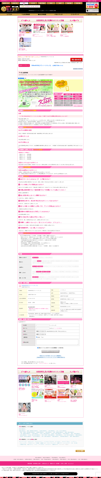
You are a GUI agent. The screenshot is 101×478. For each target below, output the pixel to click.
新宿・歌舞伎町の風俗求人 (32, 432)
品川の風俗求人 (23, 436)
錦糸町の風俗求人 (40, 433)
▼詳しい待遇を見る (78, 106)
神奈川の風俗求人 (46, 458)
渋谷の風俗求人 (51, 432)
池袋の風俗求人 (22, 432)
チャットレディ (23, 444)
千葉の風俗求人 (55, 458)
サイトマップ (70, 464)
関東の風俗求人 (36, 460)
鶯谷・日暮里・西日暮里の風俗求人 (27, 433)
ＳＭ (72, 444)
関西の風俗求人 (63, 460)
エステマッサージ (38, 442)
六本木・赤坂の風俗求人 (45, 434)
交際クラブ (59, 444)
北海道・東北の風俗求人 (18, 460)
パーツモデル (41, 445)
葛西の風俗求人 (55, 437)
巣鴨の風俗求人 (79, 436)
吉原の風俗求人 (48, 433)
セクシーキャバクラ (51, 444)
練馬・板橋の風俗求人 (74, 437)
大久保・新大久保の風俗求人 (34, 436)
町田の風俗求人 (66, 434)
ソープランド (63, 290)
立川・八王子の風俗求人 (61, 432)
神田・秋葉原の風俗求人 (58, 433)
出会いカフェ (30, 445)
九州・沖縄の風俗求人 (83, 460)
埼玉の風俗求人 (62, 458)
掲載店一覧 (52, 464)
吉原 (25, 78)
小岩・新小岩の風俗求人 (69, 436)
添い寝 (75, 444)
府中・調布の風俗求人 (46, 437)
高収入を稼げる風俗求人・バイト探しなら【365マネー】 (49, 474)
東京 (23, 6)
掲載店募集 (30, 464)
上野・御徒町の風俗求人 (25, 434)
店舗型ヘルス (43, 444)
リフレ (35, 445)
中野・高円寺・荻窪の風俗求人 (48, 436)
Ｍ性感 (37, 444)
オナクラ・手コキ (65, 442)
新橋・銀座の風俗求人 (69, 433)
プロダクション (31, 444)
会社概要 (57, 464)
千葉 (33, 6)
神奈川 (28, 6)
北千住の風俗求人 (36, 437)
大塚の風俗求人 (35, 434)
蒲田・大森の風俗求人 (75, 434)
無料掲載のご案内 (37, 464)
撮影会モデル (55, 445)
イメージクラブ (66, 444)
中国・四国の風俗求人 (72, 460)
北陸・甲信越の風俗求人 (46, 460)
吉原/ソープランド (24, 65)
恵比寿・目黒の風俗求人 (56, 434)
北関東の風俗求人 (28, 460)
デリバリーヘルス (23, 442)
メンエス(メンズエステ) (49, 442)
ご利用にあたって (45, 464)
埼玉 (38, 6)
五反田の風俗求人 (43, 432)
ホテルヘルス (31, 442)
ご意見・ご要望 (63, 464)
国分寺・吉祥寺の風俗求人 (25, 437)
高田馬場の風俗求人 (64, 437)
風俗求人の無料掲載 (92, 0)
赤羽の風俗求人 (59, 436)
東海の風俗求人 (56, 460)
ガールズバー (48, 445)
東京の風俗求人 (22, 430)
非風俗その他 (23, 445)
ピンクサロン (58, 442)
